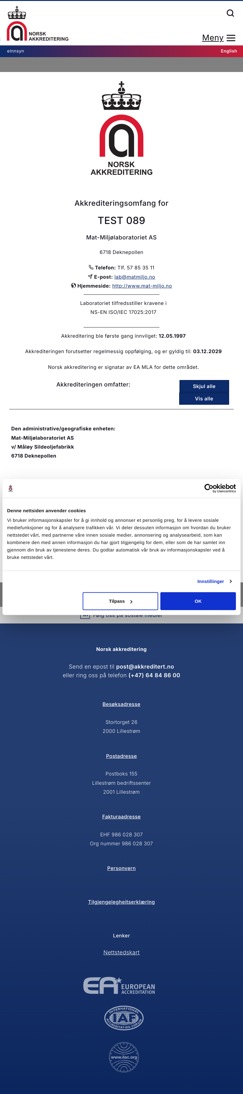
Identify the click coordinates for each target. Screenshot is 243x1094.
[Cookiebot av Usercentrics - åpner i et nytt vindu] (209, 488)
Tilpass (120, 601)
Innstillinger (210, 581)
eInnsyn (15, 51)
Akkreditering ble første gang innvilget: (109, 336)
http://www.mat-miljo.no (142, 286)
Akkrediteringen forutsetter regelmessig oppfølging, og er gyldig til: (108, 351)
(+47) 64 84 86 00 (154, 675)
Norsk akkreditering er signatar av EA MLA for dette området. (123, 367)
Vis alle (204, 398)
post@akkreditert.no (145, 667)
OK (198, 601)
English (229, 51)
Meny (213, 37)
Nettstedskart (121, 952)
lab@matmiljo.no (134, 277)
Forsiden (37, 23)
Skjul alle (204, 386)
